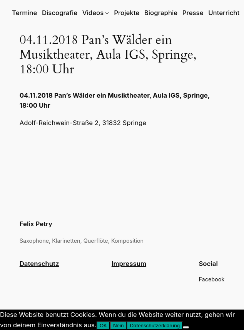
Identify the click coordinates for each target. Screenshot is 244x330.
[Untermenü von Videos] (107, 13)
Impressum (129, 263)
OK (103, 325)
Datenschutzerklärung (155, 325)
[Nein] (186, 327)
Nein (118, 325)
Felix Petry (36, 224)
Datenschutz (39, 263)
